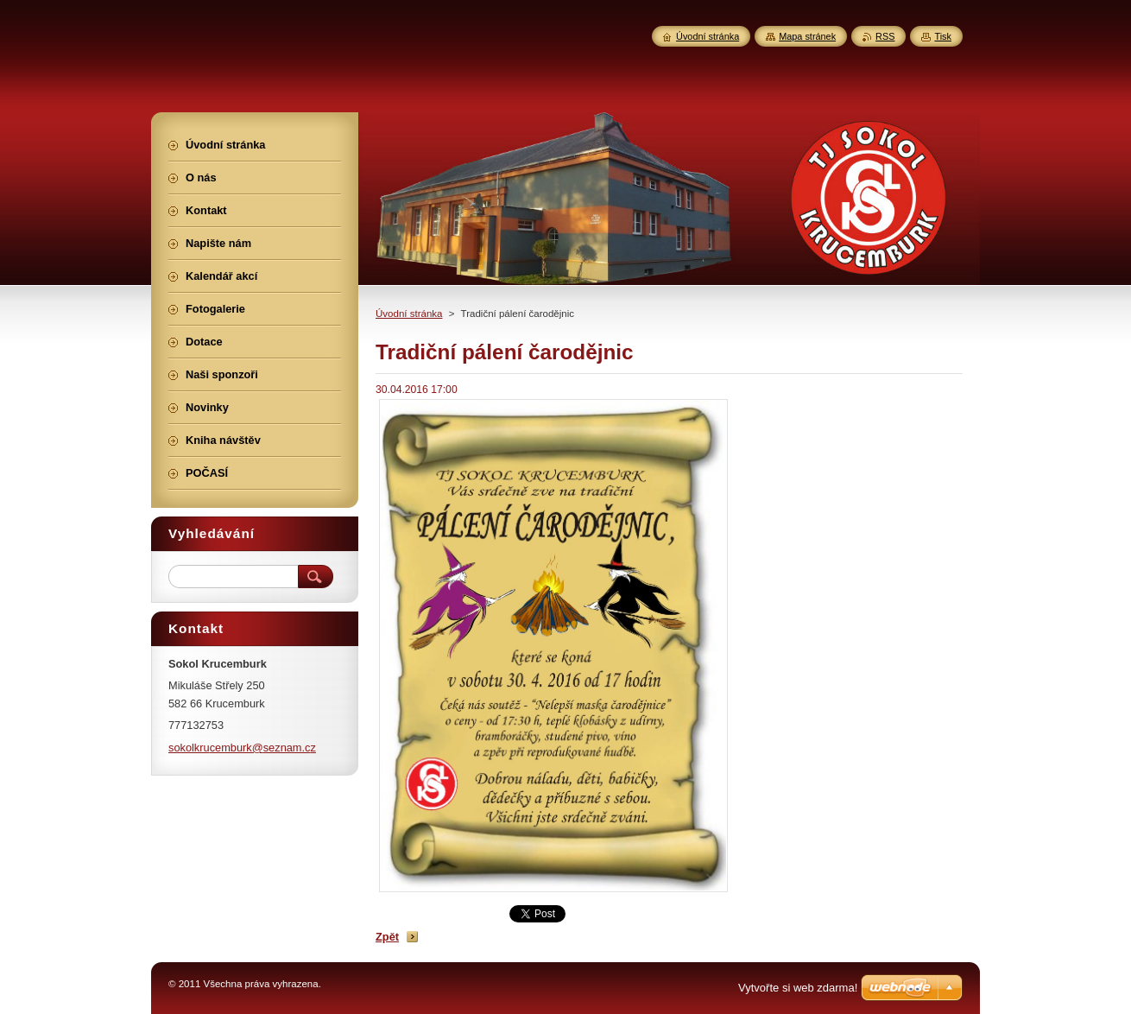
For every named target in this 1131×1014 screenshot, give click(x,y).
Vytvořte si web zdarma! (797, 987)
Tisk (942, 36)
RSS (884, 36)
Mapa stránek (807, 36)
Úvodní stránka (409, 313)
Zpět (387, 936)
